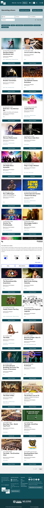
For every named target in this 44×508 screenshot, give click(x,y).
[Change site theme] (33, 3)
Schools (12, 25)
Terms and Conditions (24, 482)
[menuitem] (14, 2)
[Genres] (22, 17)
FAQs (21, 478)
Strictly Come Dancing (28, 25)
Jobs (21, 480)
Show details (38, 262)
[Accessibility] (36, 17)
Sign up (24, 2)
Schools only (11, 434)
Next (41, 467)
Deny (8, 265)
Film (24, 171)
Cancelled (32, 175)
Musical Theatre (26, 114)
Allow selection (22, 265)
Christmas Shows (19, 25)
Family (7, 86)
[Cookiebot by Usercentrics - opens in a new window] (38, 241)
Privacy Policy (23, 483)
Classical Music (26, 143)
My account (30, 3)
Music (25, 86)
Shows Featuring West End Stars (31, 343)
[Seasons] (8, 20)
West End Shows (37, 25)
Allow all (36, 265)
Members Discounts (37, 10)
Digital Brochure (15, 489)
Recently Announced (24, 10)
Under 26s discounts (5, 25)
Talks (4, 373)
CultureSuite (36, 505)
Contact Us (22, 479)
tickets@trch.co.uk (15, 479)
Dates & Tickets (11, 62)
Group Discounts (5, 27)
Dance (4, 86)
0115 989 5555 (14, 478)
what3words (7, 483)
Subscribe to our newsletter (35, 486)
